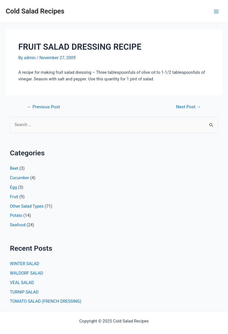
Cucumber (19, 177)
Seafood (18, 224)
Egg (13, 187)
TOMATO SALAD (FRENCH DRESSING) (46, 301)
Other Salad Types (27, 206)
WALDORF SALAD (26, 273)
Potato (16, 215)
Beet (14, 168)
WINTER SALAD (24, 263)
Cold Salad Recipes (35, 11)
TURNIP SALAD (24, 292)
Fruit (14, 196)
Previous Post (43, 107)
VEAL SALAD (22, 282)
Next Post (188, 107)
